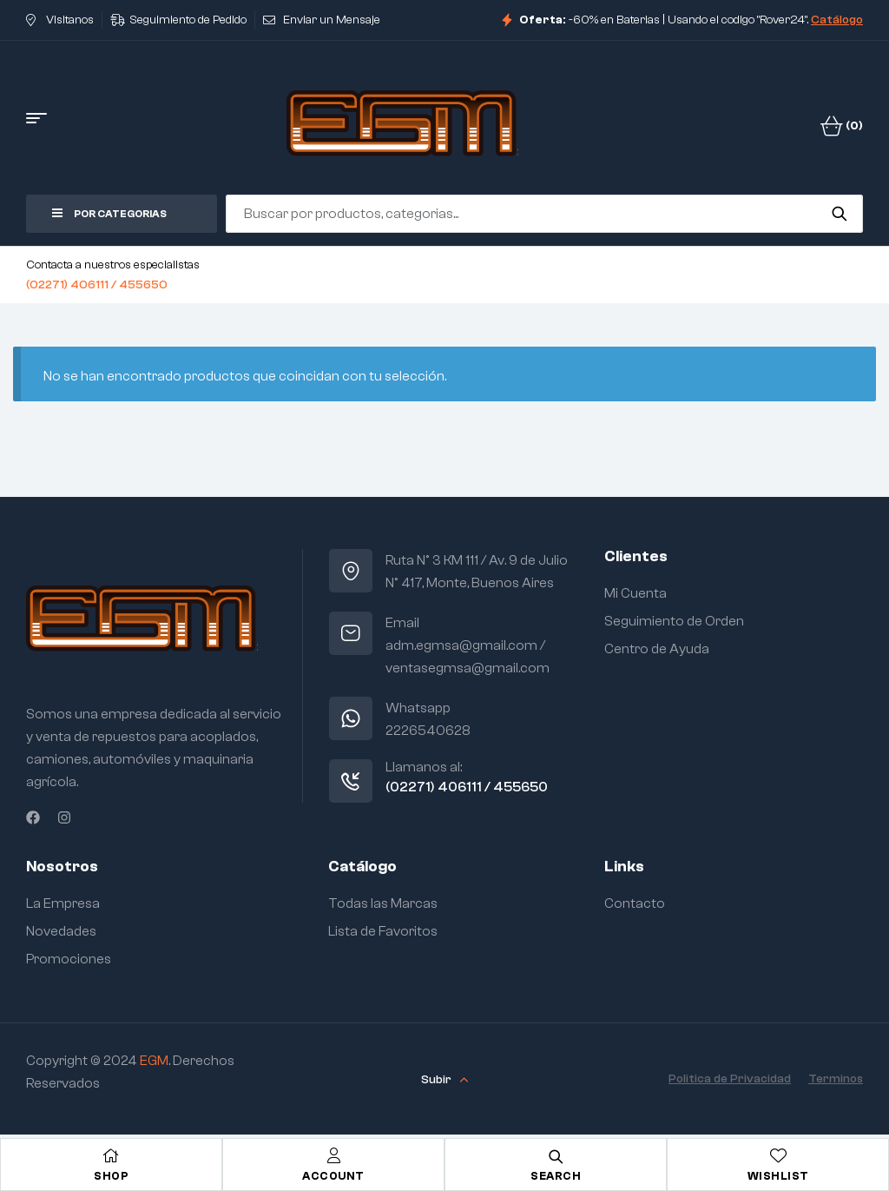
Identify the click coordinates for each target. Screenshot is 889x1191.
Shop (111, 1175)
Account (333, 1175)
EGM (154, 1061)
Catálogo (837, 20)
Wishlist (778, 1175)
